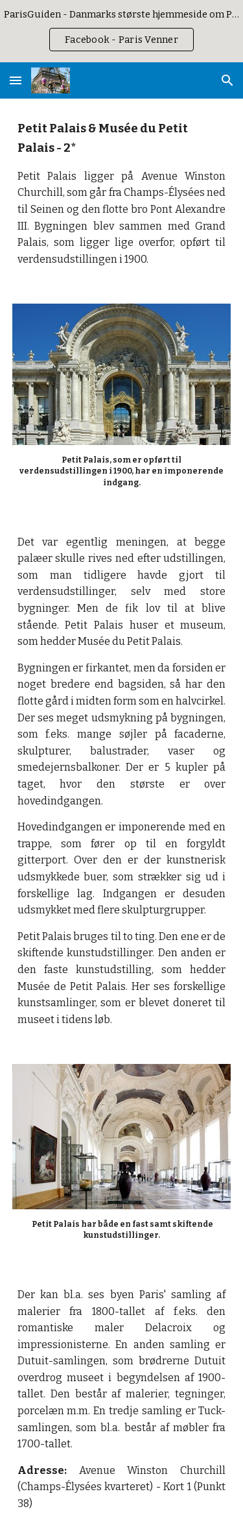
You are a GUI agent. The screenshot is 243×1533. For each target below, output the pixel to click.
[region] (121, 31)
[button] (15, 80)
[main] (121, 193)
